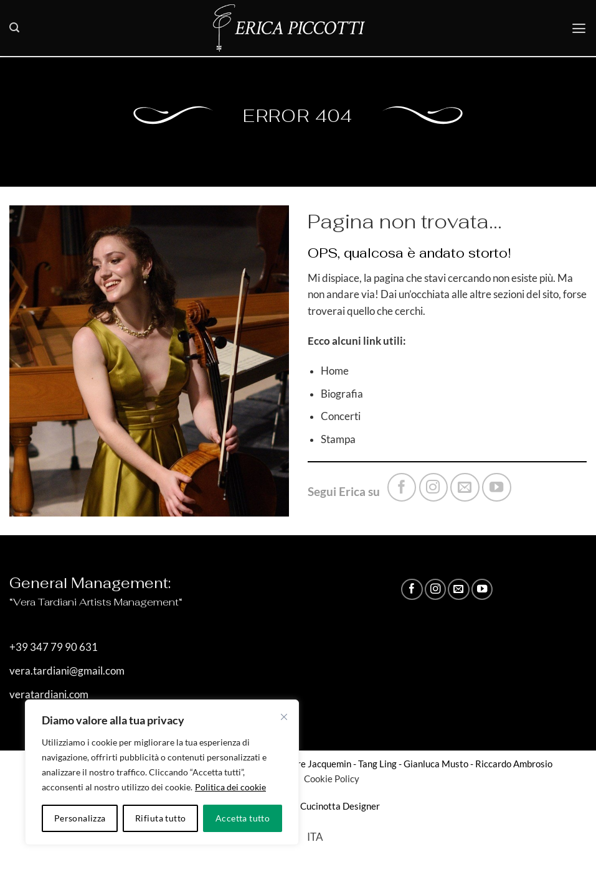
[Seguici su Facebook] (401, 487)
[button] (14, 28)
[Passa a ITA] (315, 837)
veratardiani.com (48, 694)
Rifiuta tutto (160, 818)
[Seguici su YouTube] (496, 487)
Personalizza (80, 818)
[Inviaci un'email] (464, 487)
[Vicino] (284, 717)
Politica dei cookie (230, 787)
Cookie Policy (330, 778)
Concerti (341, 416)
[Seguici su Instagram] (433, 487)
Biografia (342, 394)
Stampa (338, 439)
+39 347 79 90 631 (53, 647)
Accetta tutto (242, 818)
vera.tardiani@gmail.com (67, 671)
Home (335, 371)
